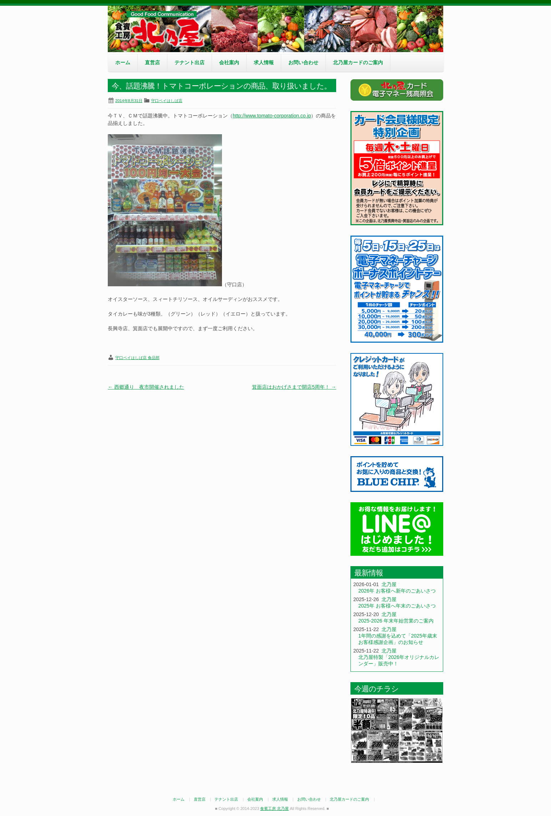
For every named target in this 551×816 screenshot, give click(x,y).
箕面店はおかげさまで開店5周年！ (294, 387)
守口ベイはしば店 (166, 101)
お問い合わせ (303, 62)
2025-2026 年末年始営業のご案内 (396, 621)
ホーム (122, 62)
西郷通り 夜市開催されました (146, 387)
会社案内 (229, 62)
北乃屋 (388, 584)
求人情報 (264, 62)
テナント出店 (189, 62)
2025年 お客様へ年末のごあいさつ (397, 606)
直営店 (152, 62)
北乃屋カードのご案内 (358, 62)
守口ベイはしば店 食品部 (137, 358)
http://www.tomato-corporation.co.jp (272, 116)
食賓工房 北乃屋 (161, 29)
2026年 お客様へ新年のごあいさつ (397, 591)
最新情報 (368, 573)
